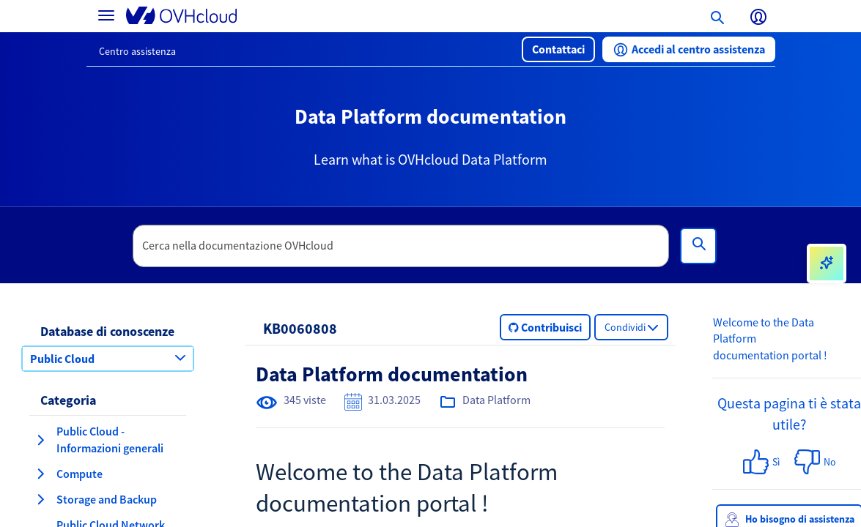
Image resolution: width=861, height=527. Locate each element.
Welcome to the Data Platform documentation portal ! (770, 339)
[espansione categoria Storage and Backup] (40, 499)
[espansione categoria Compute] (40, 473)
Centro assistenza (137, 51)
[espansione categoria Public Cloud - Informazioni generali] (40, 440)
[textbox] (401, 246)
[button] (558, 49)
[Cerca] (698, 246)
